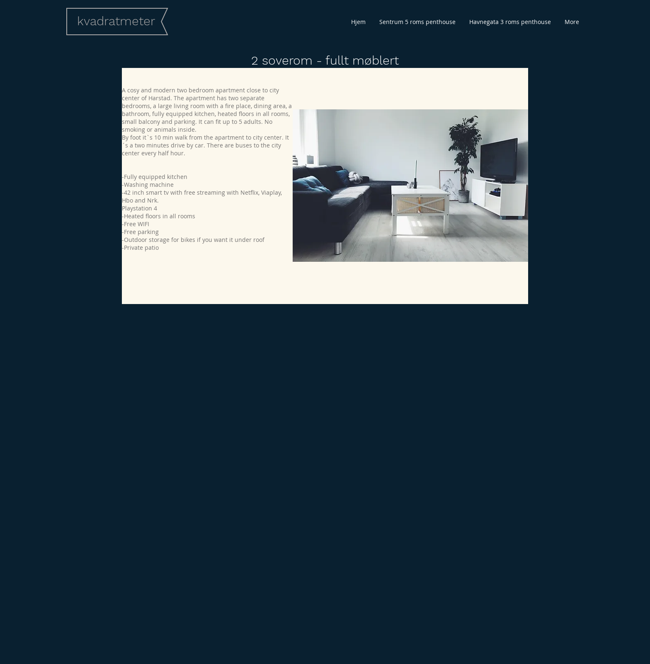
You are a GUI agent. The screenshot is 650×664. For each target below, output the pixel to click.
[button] (410, 185)
